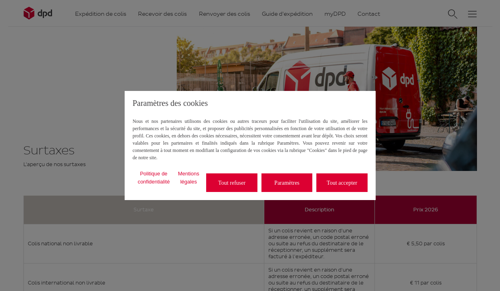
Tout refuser (232, 183)
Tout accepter (342, 183)
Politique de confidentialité (154, 178)
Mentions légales (188, 178)
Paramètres (286, 183)
